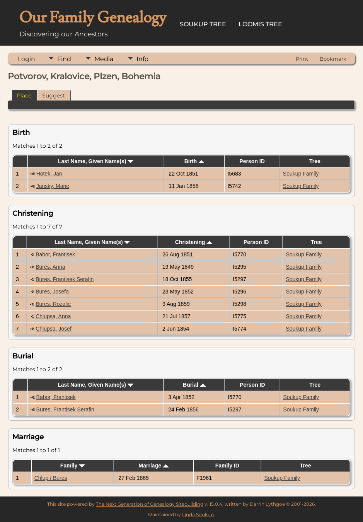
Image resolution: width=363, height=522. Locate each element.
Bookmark (333, 59)
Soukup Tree (203, 24)
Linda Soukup (198, 514)
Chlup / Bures (50, 478)
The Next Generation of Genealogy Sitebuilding (149, 504)
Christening (194, 242)
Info (142, 59)
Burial (194, 385)
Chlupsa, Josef (54, 329)
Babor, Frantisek (55, 254)
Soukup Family (301, 174)
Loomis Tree (260, 24)
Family (72, 465)
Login (26, 59)
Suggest (53, 95)
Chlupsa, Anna (53, 316)
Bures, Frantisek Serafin (65, 279)
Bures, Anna (50, 267)
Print (302, 59)
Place (24, 95)
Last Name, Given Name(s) (96, 161)
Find (64, 59)
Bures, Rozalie (53, 304)
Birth (194, 161)
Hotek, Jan (49, 174)
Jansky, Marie (52, 186)
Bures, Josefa (52, 291)
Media (103, 59)
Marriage (154, 465)
